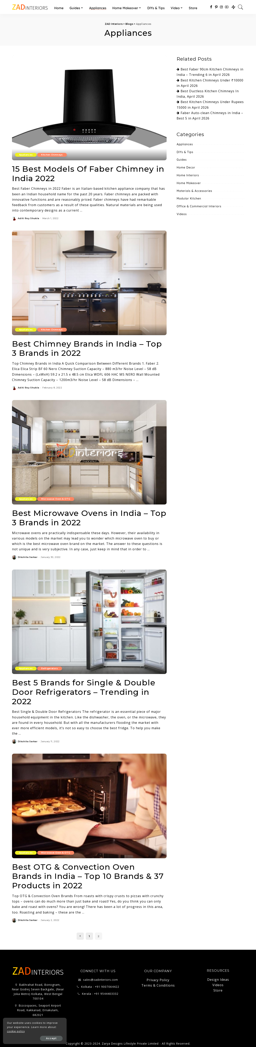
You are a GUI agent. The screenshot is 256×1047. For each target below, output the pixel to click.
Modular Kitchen (189, 198)
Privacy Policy (158, 978)
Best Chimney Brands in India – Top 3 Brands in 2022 (87, 347)
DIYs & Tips (185, 152)
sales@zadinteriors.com (100, 978)
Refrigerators (49, 667)
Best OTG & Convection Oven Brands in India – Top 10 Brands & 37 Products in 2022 (88, 874)
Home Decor (186, 167)
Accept (47, 1038)
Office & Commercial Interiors (199, 206)
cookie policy (16, 1031)
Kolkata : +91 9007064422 (100, 985)
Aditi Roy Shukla (28, 218)
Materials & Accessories (194, 191)
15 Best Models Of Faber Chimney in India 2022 (88, 173)
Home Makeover (189, 183)
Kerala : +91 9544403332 (100, 992)
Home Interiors (188, 175)
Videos (182, 214)
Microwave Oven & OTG (55, 498)
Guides (182, 159)
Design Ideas (218, 978)
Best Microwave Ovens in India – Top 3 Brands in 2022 (80, 517)
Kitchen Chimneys (52, 154)
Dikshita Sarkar (27, 556)
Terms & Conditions (158, 983)
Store (218, 988)
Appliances (26, 154)
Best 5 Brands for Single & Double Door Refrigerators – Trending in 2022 (84, 691)
